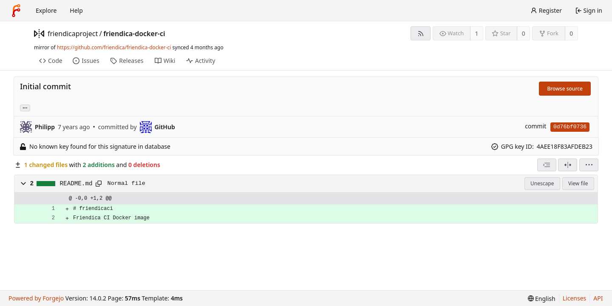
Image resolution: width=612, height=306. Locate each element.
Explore (46, 10)
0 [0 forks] (571, 33)
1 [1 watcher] (477, 33)
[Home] (16, 10)
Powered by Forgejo (36, 298)
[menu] (588, 165)
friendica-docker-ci (134, 33)
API (598, 298)
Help (76, 10)
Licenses (574, 298)
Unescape (542, 183)
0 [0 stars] (523, 33)
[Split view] (567, 165)
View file (578, 183)
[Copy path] (99, 184)
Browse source (565, 88)
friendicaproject (73, 33)
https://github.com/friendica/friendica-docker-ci (114, 47)
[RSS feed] (421, 33)
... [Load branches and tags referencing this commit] (25, 107)
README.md (76, 183)
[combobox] (546, 165)
